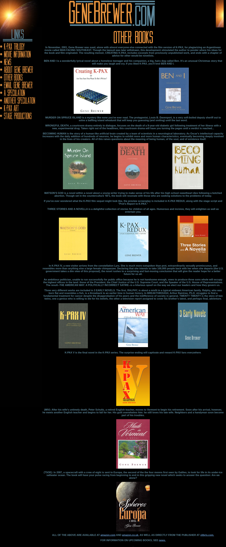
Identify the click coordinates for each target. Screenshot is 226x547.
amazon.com (108, 535)
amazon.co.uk (130, 535)
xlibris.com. (207, 535)
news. (162, 540)
